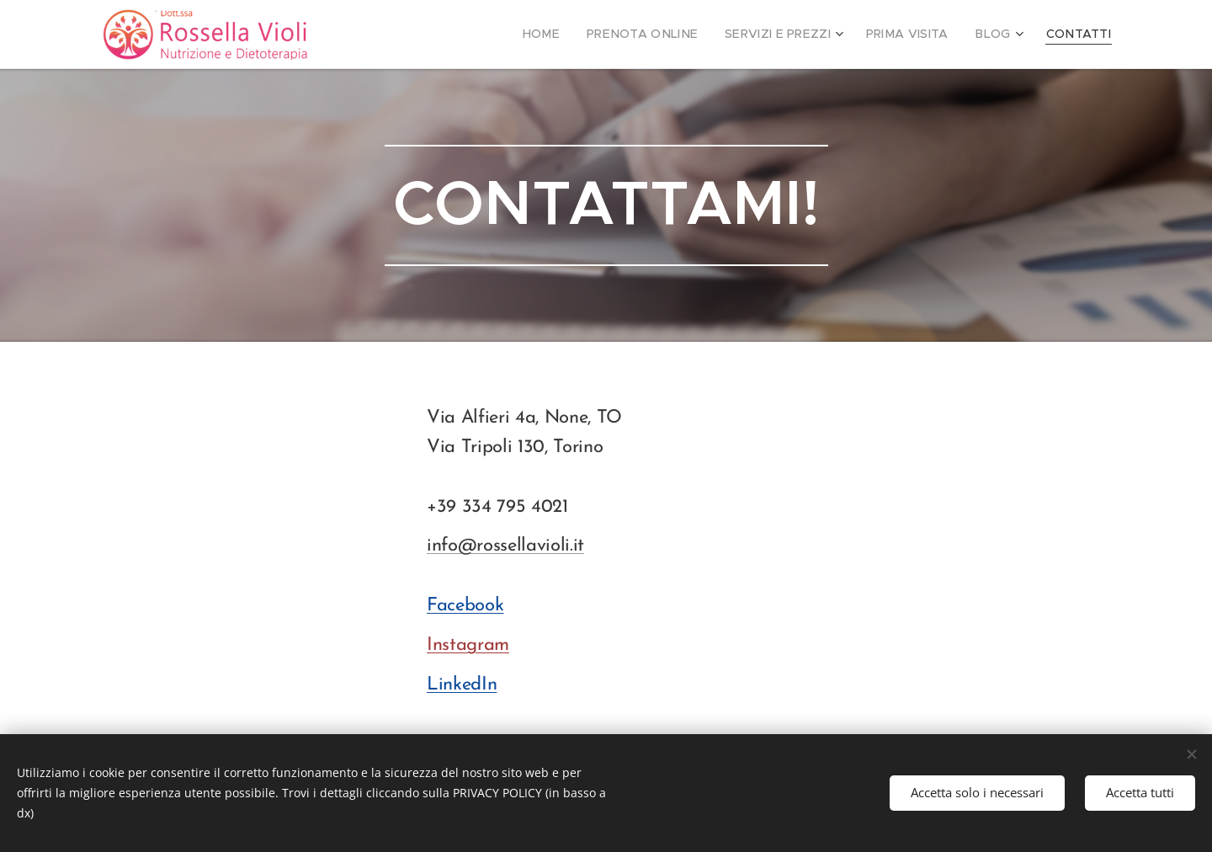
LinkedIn (462, 685)
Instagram (468, 645)
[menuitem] (578, 34)
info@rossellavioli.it (505, 546)
